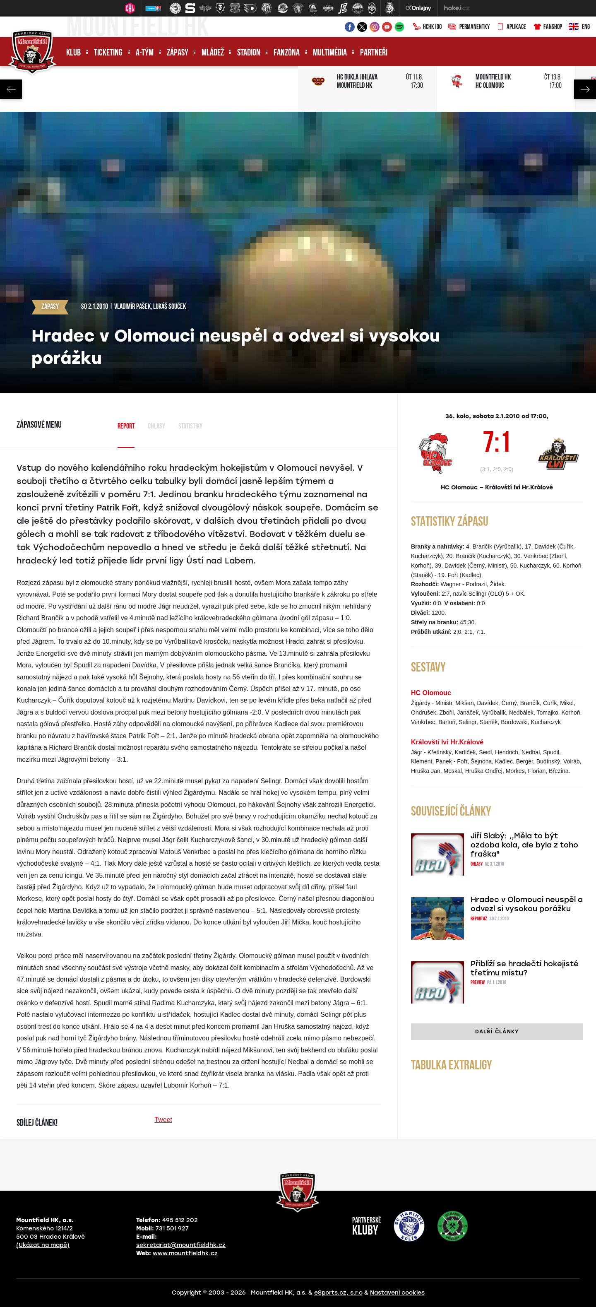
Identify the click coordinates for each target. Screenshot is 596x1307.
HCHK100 (427, 27)
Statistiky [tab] (190, 427)
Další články (497, 1032)
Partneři (373, 53)
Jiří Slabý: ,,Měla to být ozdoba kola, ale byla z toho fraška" (524, 845)
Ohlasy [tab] (156, 427)
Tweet (163, 1119)
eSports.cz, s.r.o (338, 1292)
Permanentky (469, 27)
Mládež (213, 53)
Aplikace (511, 27)
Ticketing (108, 53)
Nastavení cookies (397, 1292)
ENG (579, 27)
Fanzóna (287, 53)
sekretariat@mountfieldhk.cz (181, 1245)
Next (585, 89)
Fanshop (547, 27)
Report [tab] (126, 427)
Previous (11, 89)
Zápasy (177, 53)
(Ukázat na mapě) (43, 1245)
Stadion (248, 53)
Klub (73, 53)
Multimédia (330, 53)
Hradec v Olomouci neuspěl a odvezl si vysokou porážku (527, 904)
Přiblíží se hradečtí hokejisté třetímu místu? (525, 968)
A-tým (145, 53)
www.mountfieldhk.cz (185, 1253)
